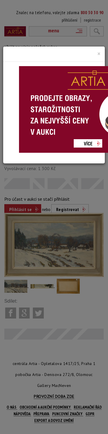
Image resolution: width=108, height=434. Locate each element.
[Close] (99, 53)
